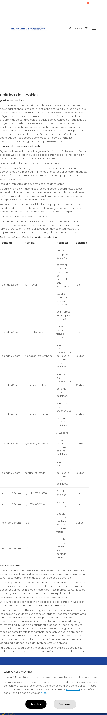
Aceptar (36, 704)
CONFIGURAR (73, 689)
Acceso (75, 28)
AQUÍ (43, 693)
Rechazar (65, 704)
